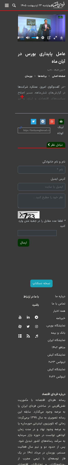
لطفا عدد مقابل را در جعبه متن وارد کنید (38, 216)
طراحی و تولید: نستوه (37, 462)
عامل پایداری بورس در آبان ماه (38, 63)
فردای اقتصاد (34, 5)
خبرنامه (60, 308)
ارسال (8, 233)
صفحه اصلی (58, 77)
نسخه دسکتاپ (34, 273)
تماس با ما (58, 294)
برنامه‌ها (42, 77)
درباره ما (60, 286)
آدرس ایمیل (58, 174)
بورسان (28, 77)
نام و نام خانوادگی (53, 157)
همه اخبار (59, 301)
